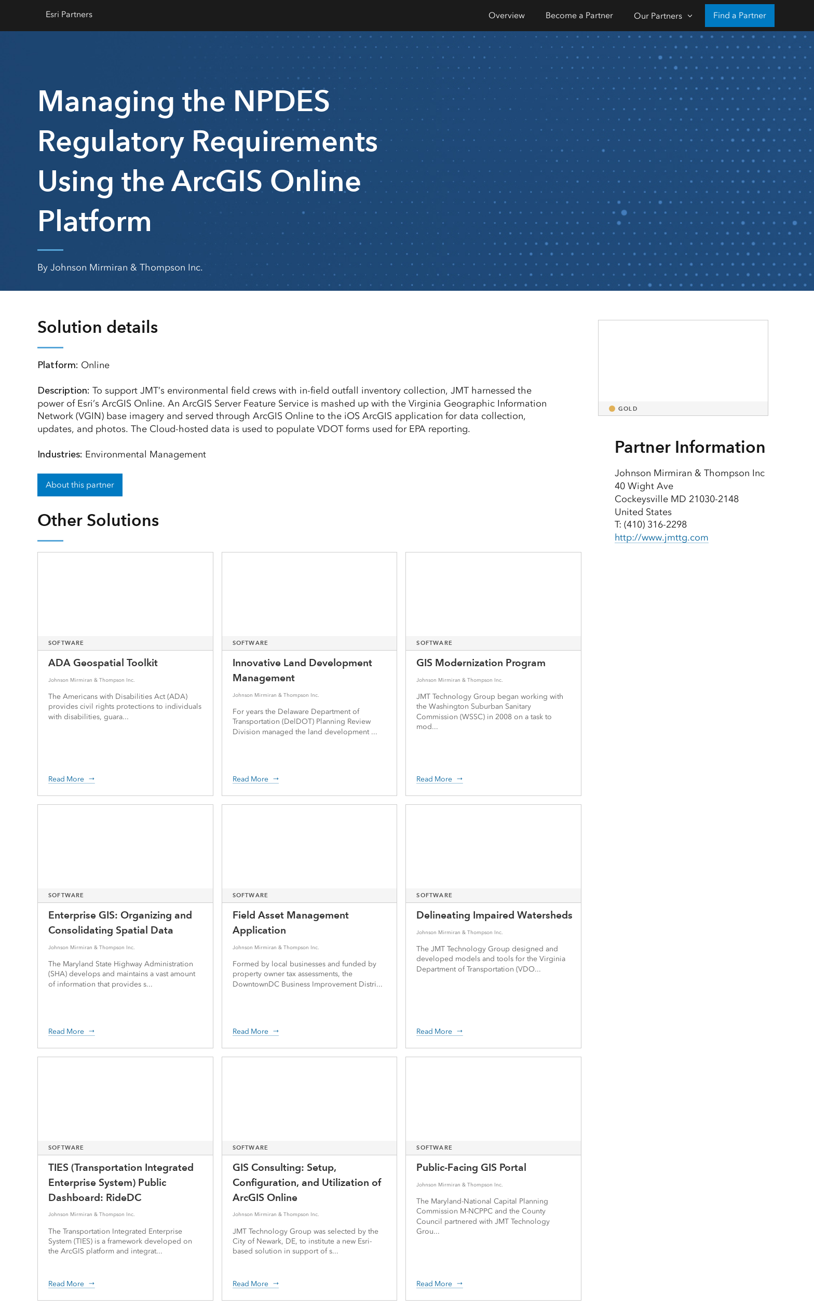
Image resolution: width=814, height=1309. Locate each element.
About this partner (80, 485)
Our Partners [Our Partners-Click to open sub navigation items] (658, 16)
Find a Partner (739, 15)
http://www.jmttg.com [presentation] (662, 537)
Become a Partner (579, 15)
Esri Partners (69, 14)
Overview (507, 15)
